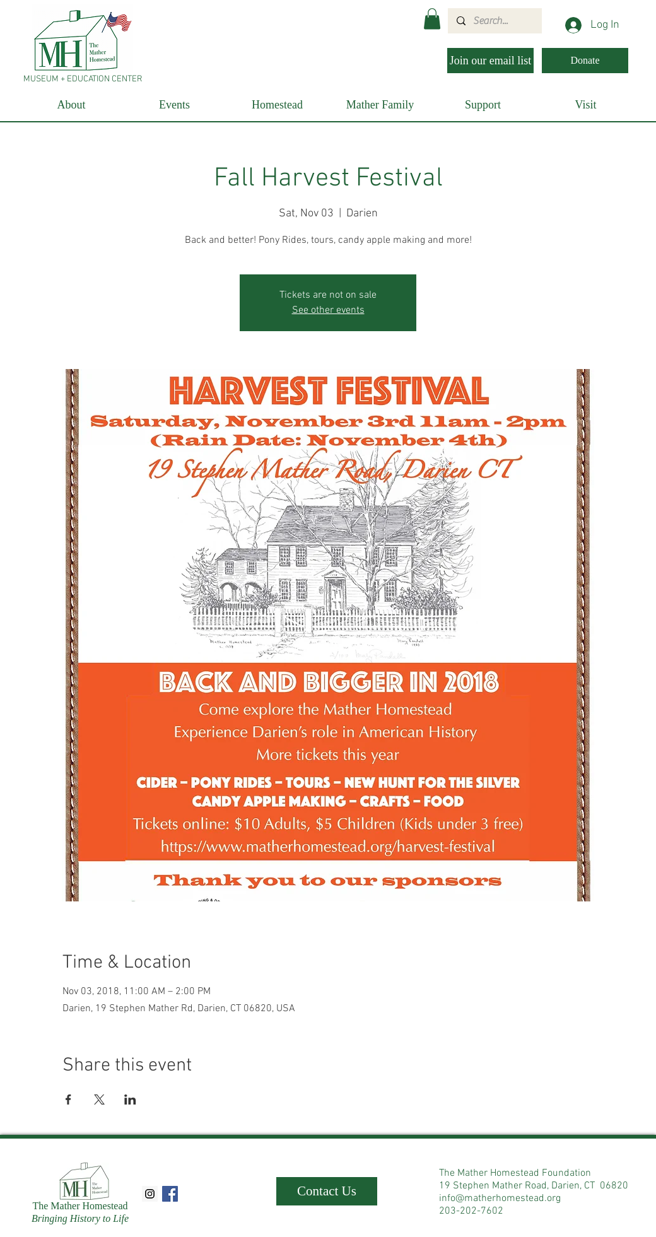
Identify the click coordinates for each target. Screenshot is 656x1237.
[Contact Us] (326, 1191)
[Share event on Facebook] (68, 1099)
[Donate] (585, 60)
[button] (432, 18)
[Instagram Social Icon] (150, 1194)
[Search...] (494, 20)
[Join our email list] (490, 60)
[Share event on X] (99, 1099)
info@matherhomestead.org (500, 1198)
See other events (328, 310)
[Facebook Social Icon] (170, 1194)
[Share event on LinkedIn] (130, 1099)
